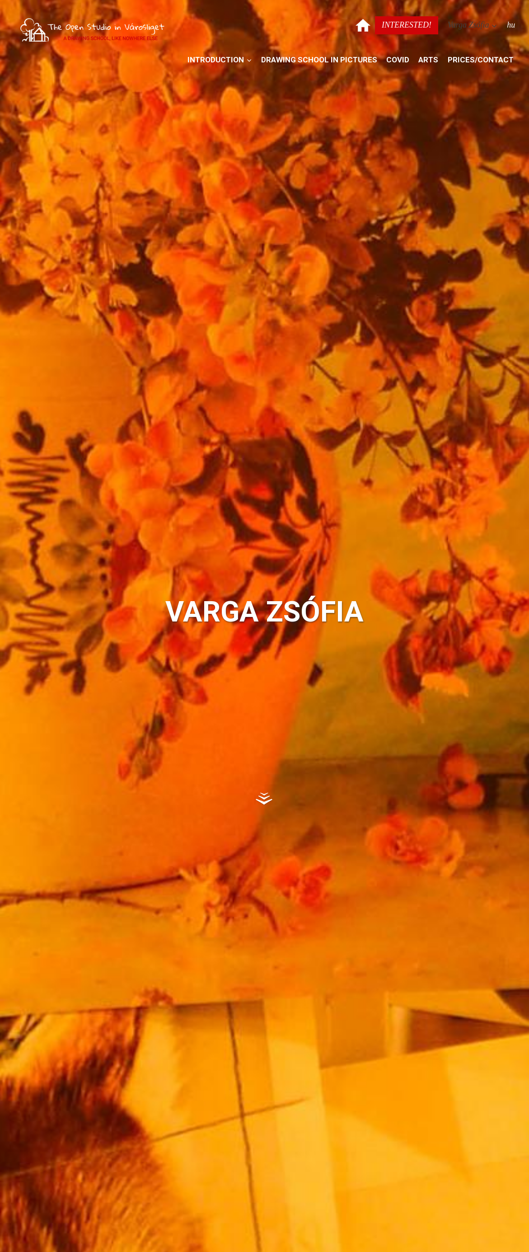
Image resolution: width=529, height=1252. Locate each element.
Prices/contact (481, 59)
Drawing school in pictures (319, 59)
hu (511, 24)
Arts (428, 59)
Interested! (406, 24)
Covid (397, 59)
